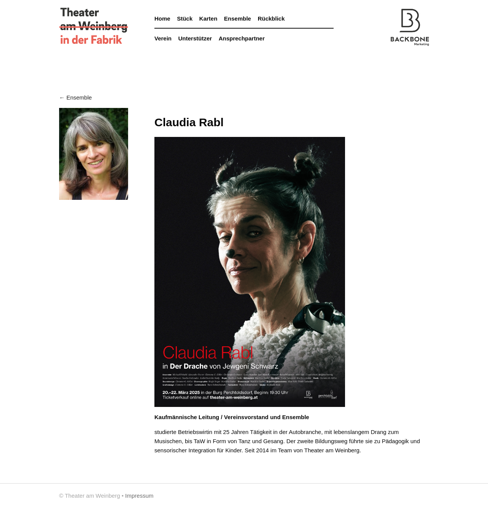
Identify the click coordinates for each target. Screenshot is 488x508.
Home (162, 18)
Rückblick (271, 18)
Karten (208, 18)
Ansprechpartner (241, 38)
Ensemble (237, 18)
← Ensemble (75, 97)
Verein (163, 38)
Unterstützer (195, 38)
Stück (185, 18)
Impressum (139, 495)
